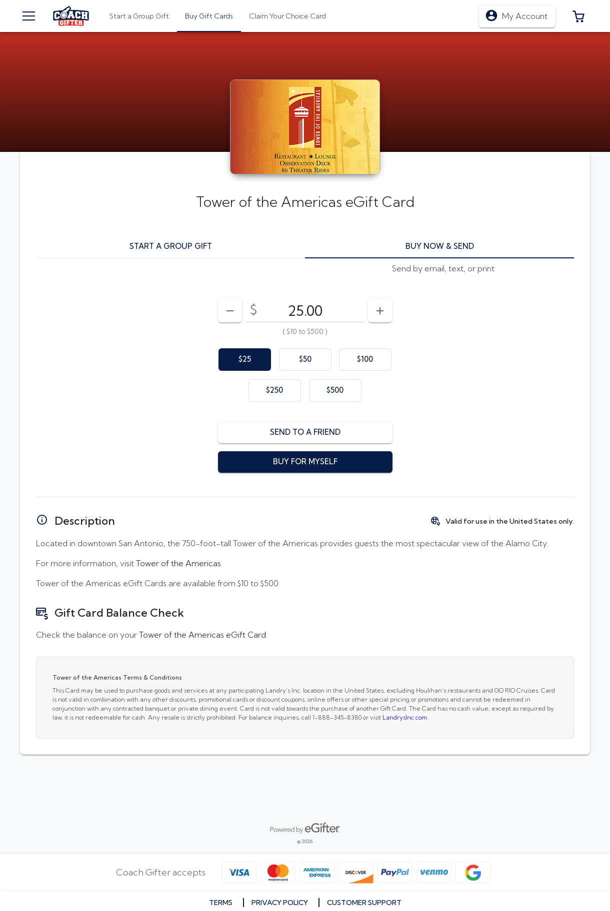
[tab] (209, 16)
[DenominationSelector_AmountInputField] (305, 310)
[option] (244, 359)
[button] (579, 16)
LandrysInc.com (404, 717)
